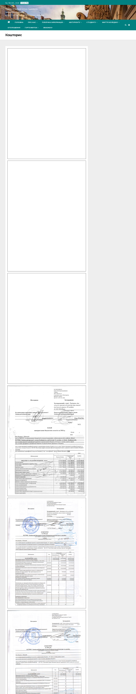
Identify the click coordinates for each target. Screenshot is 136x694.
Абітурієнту (75, 22)
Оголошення (14, 28)
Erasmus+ (48, 28)
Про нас (32, 22)
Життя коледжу (111, 22)
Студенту (91, 22)
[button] (125, 25)
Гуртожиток (32, 28)
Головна (19, 22)
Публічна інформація (53, 22)
